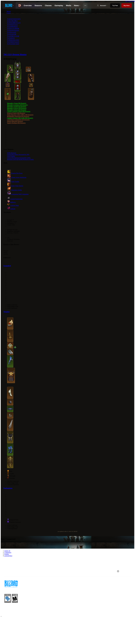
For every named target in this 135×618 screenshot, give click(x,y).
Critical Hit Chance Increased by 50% (18, 154)
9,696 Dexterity (11, 153)
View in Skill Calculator (130, 1)
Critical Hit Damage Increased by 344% (18, 158)
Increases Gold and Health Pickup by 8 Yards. (20, 159)
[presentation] (9, 5)
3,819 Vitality (11, 156)
